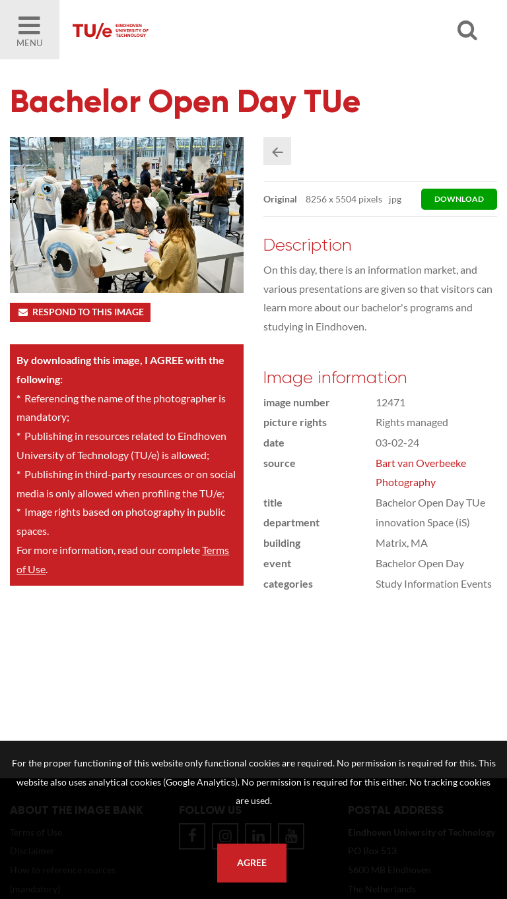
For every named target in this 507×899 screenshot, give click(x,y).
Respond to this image (80, 312)
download (459, 199)
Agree (252, 862)
